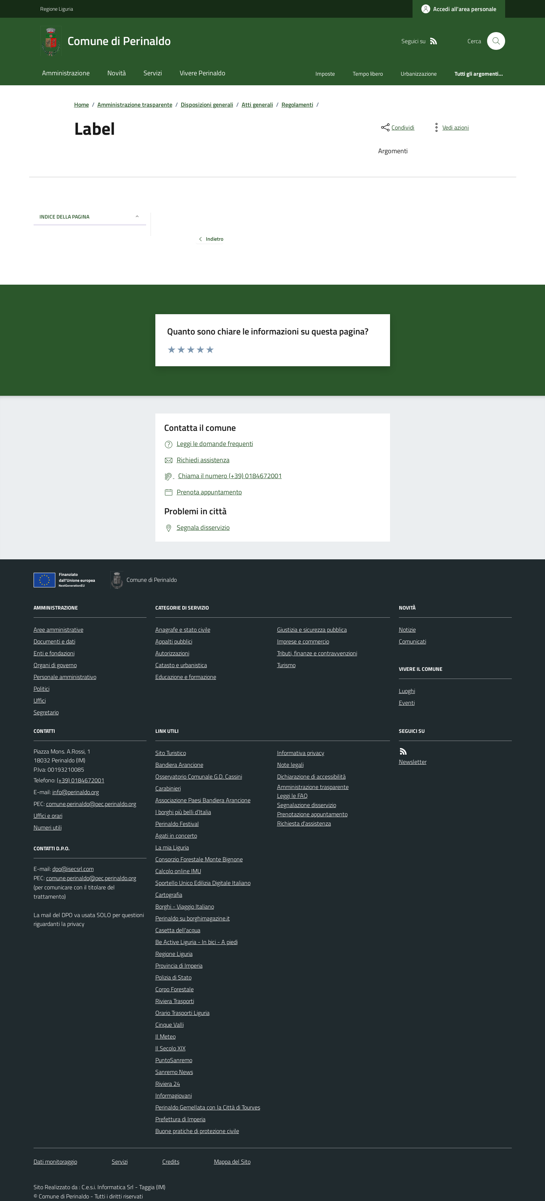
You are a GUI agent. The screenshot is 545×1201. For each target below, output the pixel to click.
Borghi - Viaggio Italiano (184, 906)
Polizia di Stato (173, 977)
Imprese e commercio (303, 641)
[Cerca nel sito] (493, 41)
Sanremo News (174, 1071)
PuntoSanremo (173, 1060)
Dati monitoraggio (55, 1161)
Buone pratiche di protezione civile (197, 1130)
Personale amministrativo (65, 676)
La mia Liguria (172, 847)
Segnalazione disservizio (306, 804)
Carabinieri (168, 788)
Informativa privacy (300, 752)
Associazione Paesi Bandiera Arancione (203, 800)
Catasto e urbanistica (181, 664)
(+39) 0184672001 (80, 780)
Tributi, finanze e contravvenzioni (317, 653)
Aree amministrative (58, 629)
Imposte (325, 73)
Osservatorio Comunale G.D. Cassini (198, 776)
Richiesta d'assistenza (304, 823)
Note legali (290, 764)
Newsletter (413, 761)
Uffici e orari (48, 815)
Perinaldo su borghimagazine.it (192, 918)
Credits (170, 1161)
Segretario (46, 712)
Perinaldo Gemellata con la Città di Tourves (207, 1107)
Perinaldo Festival (177, 823)
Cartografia (168, 894)
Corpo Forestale (174, 989)
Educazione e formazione (185, 676)
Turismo (286, 664)
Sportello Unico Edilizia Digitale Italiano (203, 882)
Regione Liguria (56, 9)
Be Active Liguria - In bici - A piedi (196, 941)
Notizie (407, 629)
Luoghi (407, 690)
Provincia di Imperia (179, 965)
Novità (116, 73)
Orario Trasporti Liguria (182, 1012)
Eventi (407, 702)
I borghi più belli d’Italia (183, 811)
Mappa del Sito (232, 1161)
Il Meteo (165, 1036)
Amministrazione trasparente (134, 104)
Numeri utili (48, 827)
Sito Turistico (170, 752)
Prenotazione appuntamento (312, 814)
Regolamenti (297, 104)
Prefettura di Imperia (180, 1119)
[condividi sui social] (397, 127)
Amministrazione (66, 73)
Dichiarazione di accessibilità (311, 776)
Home (81, 104)
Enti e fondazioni (54, 653)
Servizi (153, 73)
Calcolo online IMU (178, 871)
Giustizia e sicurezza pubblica (312, 629)
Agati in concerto (176, 835)
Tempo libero (368, 73)
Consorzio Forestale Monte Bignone (199, 859)
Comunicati (412, 641)
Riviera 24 (167, 1083)
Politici (41, 688)
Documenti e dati (54, 641)
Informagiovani (173, 1095)
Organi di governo (55, 664)
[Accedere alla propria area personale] (459, 9)
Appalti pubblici (173, 641)
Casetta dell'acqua (177, 930)
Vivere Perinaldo (202, 73)
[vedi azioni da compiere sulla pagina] (449, 127)
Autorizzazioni (172, 653)
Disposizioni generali (207, 104)
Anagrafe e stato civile (182, 629)
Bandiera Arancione (179, 764)
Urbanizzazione (419, 73)
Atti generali (257, 104)
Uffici (40, 700)
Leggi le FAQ (292, 795)
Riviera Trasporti (174, 1000)
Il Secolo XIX (170, 1048)
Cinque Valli (169, 1024)
